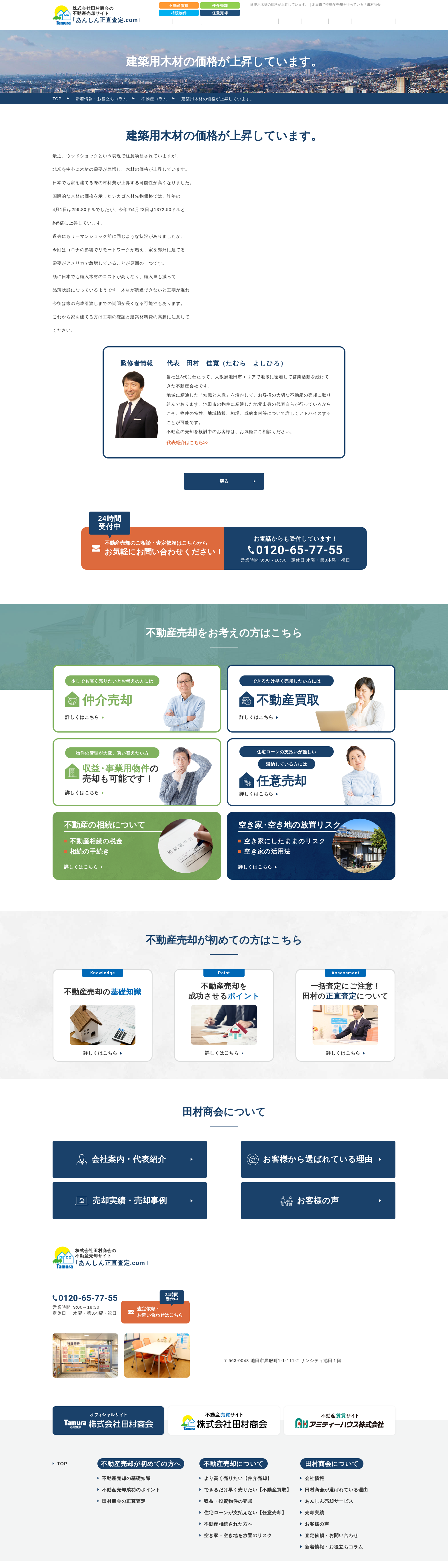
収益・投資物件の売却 (228, 1487)
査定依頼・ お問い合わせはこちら (160, 1297)
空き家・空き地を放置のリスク (238, 1521)
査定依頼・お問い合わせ (331, 1521)
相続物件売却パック (373, 21)
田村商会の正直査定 (124, 1487)
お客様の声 (314, 21)
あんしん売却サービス (329, 1487)
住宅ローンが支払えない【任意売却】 (245, 1498)
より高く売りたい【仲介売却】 (238, 1464)
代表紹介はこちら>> (188, 442)
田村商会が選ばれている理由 (336, 1475)
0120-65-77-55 (299, 550)
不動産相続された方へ (228, 1510)
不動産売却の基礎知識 (126, 1464)
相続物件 (179, 13)
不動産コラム (154, 99)
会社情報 (314, 1464)
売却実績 (289, 21)
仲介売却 (220, 5)
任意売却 (220, 13)
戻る (224, 481)
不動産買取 (179, 5)
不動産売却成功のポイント (131, 1475)
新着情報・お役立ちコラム (101, 99)
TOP (165, 21)
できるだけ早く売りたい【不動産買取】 (247, 1475)
